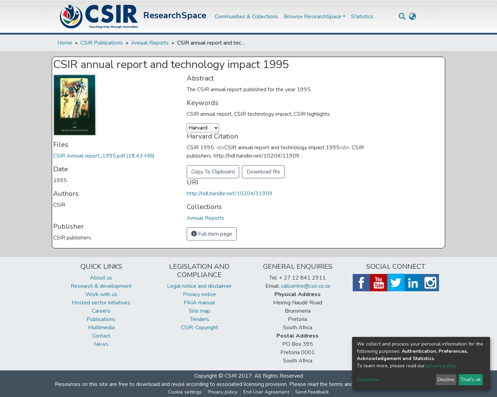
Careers (101, 311)
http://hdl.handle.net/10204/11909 (230, 193)
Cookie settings (185, 392)
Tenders (199, 319)
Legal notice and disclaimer (199, 286)
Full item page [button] (211, 234)
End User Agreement (266, 392)
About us (101, 278)
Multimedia (101, 327)
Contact (101, 336)
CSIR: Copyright (199, 327)
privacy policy (441, 365)
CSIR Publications (101, 43)
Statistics (362, 16)
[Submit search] (402, 16)
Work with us (101, 294)
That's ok (470, 379)
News (101, 344)
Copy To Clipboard (213, 172)
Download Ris (263, 172)
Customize (368, 379)
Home (64, 43)
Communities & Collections (246, 16)
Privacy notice (199, 294)
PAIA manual (199, 302)
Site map (199, 311)
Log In (427, 16)
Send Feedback (312, 392)
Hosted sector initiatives (101, 302)
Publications (101, 319)
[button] (412, 16)
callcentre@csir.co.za (305, 286)
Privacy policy (222, 392)
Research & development (101, 286)
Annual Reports (150, 43)
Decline (446, 379)
